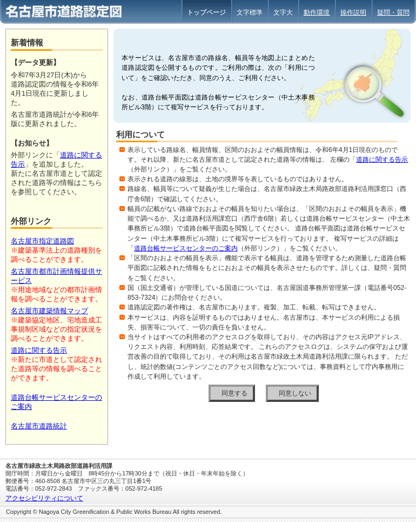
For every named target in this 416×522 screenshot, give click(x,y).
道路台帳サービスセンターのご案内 (186, 248)
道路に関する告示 (382, 159)
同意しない (295, 393)
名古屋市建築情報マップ (49, 311)
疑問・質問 (393, 12)
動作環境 (317, 12)
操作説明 (353, 12)
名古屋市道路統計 (39, 426)
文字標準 (250, 12)
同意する (234, 393)
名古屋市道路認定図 (64, 12)
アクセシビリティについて (44, 498)
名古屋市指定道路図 (42, 241)
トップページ (206, 12)
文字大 (283, 12)
